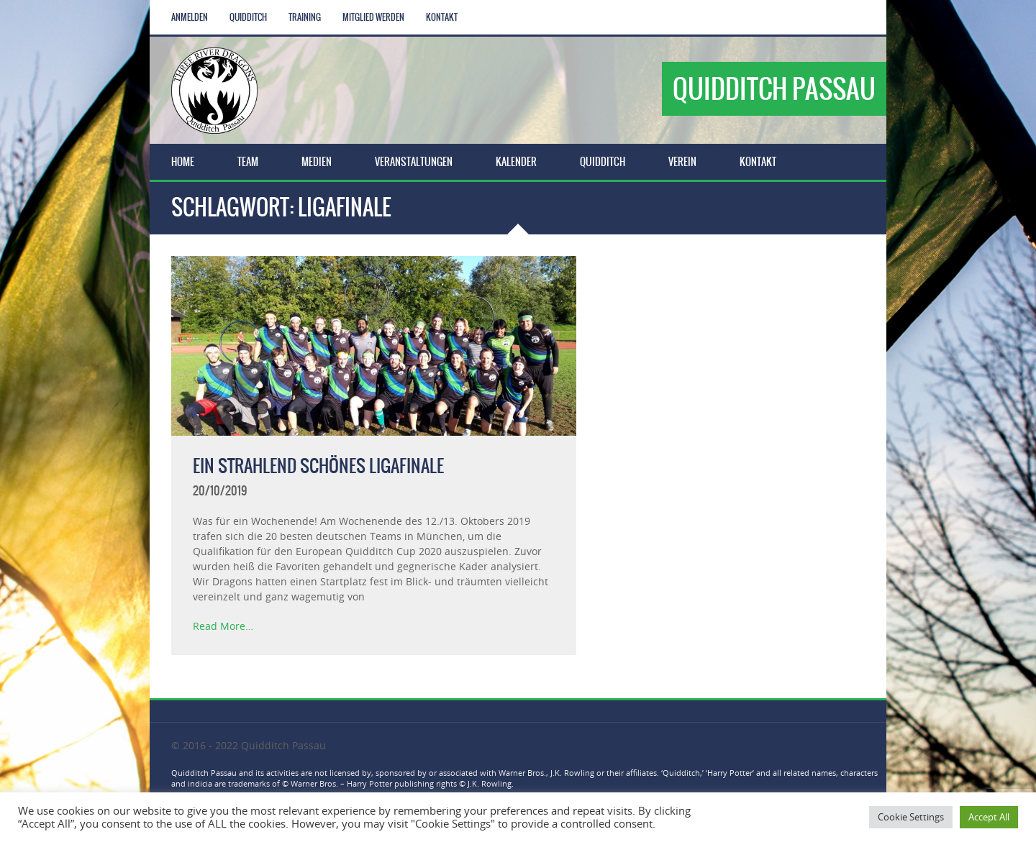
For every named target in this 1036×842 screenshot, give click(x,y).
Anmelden (189, 17)
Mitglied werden (373, 17)
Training (304, 17)
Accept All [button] (988, 816)
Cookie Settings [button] (911, 816)
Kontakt (442, 17)
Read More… (223, 626)
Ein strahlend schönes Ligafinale (318, 466)
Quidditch (248, 17)
